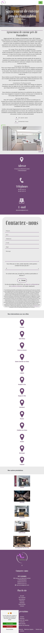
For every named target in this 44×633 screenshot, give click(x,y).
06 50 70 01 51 (22, 189)
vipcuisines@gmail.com (22, 210)
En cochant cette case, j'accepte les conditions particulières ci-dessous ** (22, 268)
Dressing (22, 602)
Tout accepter (9, 623)
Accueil (22, 595)
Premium (22, 601)
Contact (22, 606)
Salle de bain (22, 604)
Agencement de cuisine (22, 620)
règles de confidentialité (32, 278)
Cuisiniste (22, 622)
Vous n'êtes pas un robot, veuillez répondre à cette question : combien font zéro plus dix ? (22, 258)
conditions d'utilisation (17, 279)
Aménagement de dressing (22, 625)
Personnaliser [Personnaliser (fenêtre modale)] (9, 629)
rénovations (22, 599)
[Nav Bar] (40, 2)
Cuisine (22, 616)
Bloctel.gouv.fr (36, 299)
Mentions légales (29, 629)
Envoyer (23, 274)
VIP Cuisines (22, 597)
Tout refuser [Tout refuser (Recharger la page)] (10, 626)
